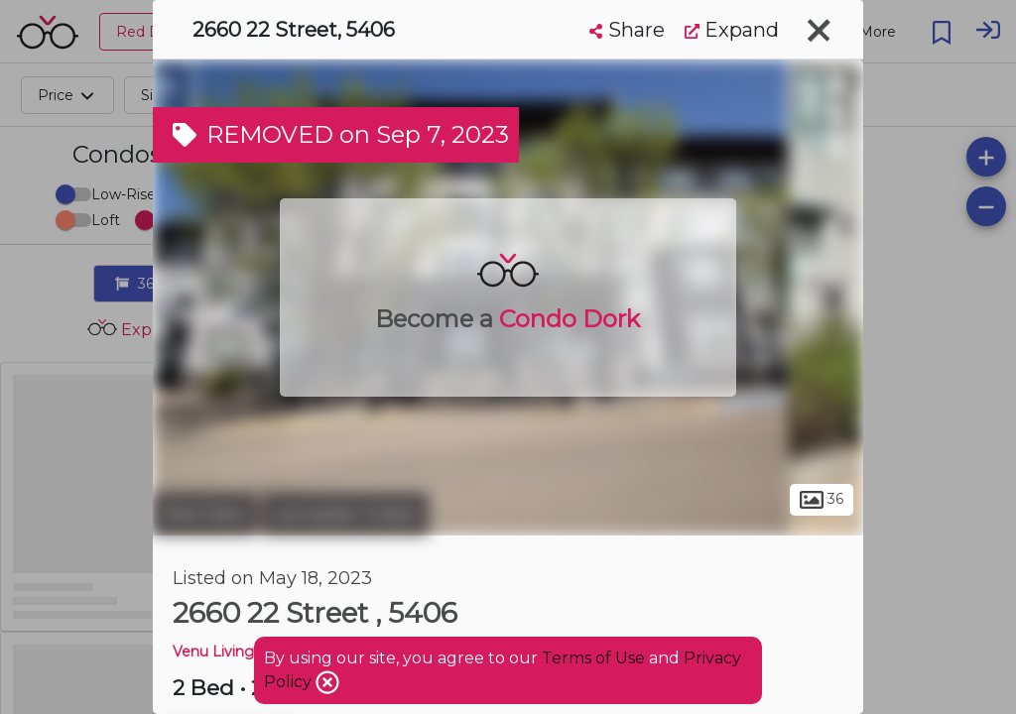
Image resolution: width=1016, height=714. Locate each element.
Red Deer (205, 514)
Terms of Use (593, 658)
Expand (732, 30)
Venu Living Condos (242, 651)
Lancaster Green (345, 514)
